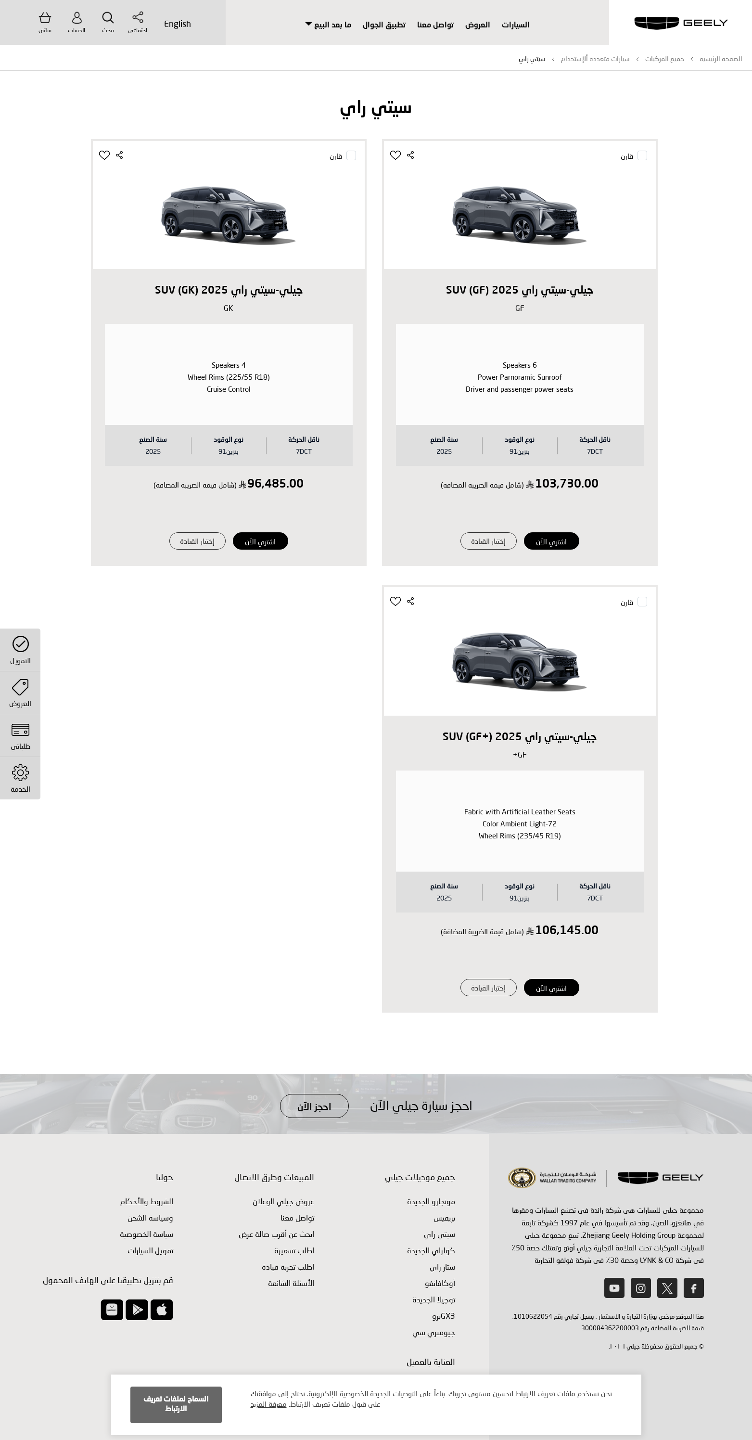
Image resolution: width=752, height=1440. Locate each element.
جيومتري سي (433, 1332)
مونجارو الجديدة (431, 1201)
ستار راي (442, 1266)
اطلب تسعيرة (294, 1250)
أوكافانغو (440, 1282)
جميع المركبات (664, 58)
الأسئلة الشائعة (291, 1282)
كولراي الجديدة (431, 1250)
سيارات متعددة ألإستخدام (595, 58)
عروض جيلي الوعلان (283, 1201)
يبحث (108, 22)
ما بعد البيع (328, 25)
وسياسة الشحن (150, 1217)
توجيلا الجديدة (433, 1299)
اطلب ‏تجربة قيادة (288, 1266)
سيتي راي (439, 1233)
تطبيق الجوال (384, 25)
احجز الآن (314, 1107)
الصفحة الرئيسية (721, 58)
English (177, 23)
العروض (477, 25)
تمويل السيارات (150, 1250)
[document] (376, 1405)
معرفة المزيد (269, 1404)
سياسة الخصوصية (146, 1233)
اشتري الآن (551, 541)
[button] (396, 155)
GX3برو (443, 1315)
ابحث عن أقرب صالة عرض (276, 1233)
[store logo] (681, 23)
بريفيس (444, 1217)
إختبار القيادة (488, 541)
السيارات (516, 25)
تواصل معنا (435, 25)
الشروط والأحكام (146, 1201)
